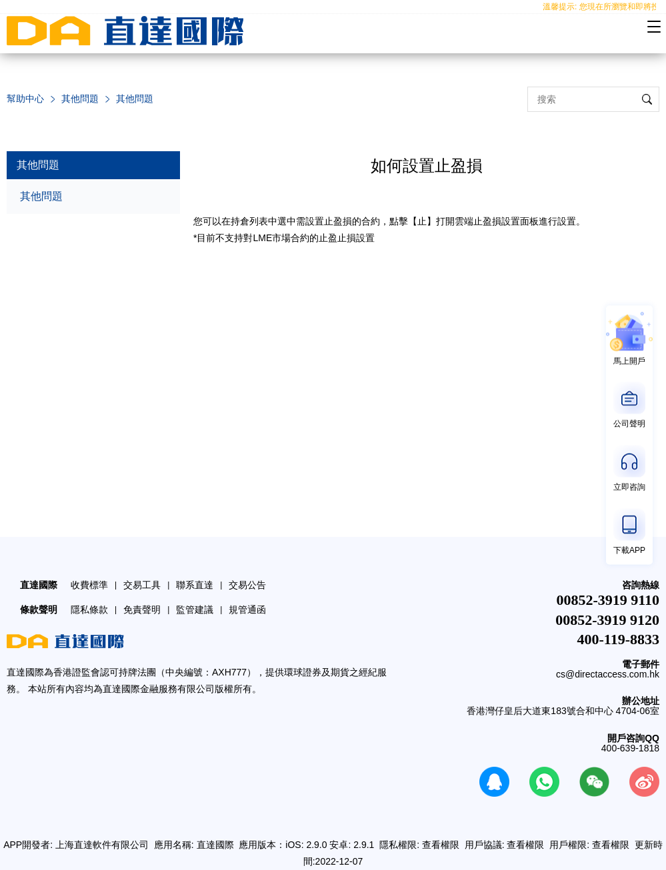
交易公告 (247, 585)
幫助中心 (25, 98)
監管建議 (194, 609)
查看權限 (440, 844)
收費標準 (89, 585)
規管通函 (247, 609)
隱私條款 (89, 609)
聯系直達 (194, 585)
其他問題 (80, 98)
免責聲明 (142, 609)
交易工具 (142, 585)
